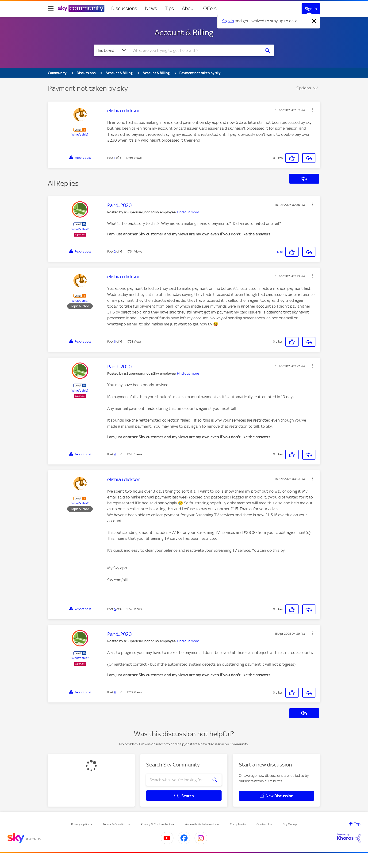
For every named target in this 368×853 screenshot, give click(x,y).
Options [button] (303, 88)
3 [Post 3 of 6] (115, 341)
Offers (210, 8)
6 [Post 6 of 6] (115, 692)
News (151, 8)
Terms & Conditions (116, 824)
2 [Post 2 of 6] (115, 251)
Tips (169, 8)
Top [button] (357, 824)
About (188, 8)
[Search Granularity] (111, 50)
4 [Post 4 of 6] (115, 454)
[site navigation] (51, 8)
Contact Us (264, 824)
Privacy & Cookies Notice (157, 824)
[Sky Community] (81, 8)
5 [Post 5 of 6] (115, 609)
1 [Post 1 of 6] (114, 157)
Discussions (124, 8)
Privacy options (81, 824)
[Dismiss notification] (314, 21)
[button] (312, 109)
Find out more (188, 212)
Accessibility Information (202, 824)
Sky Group (290, 824)
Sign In (311, 8)
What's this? (80, 134)
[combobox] (194, 50)
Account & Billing (184, 32)
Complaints (238, 824)
